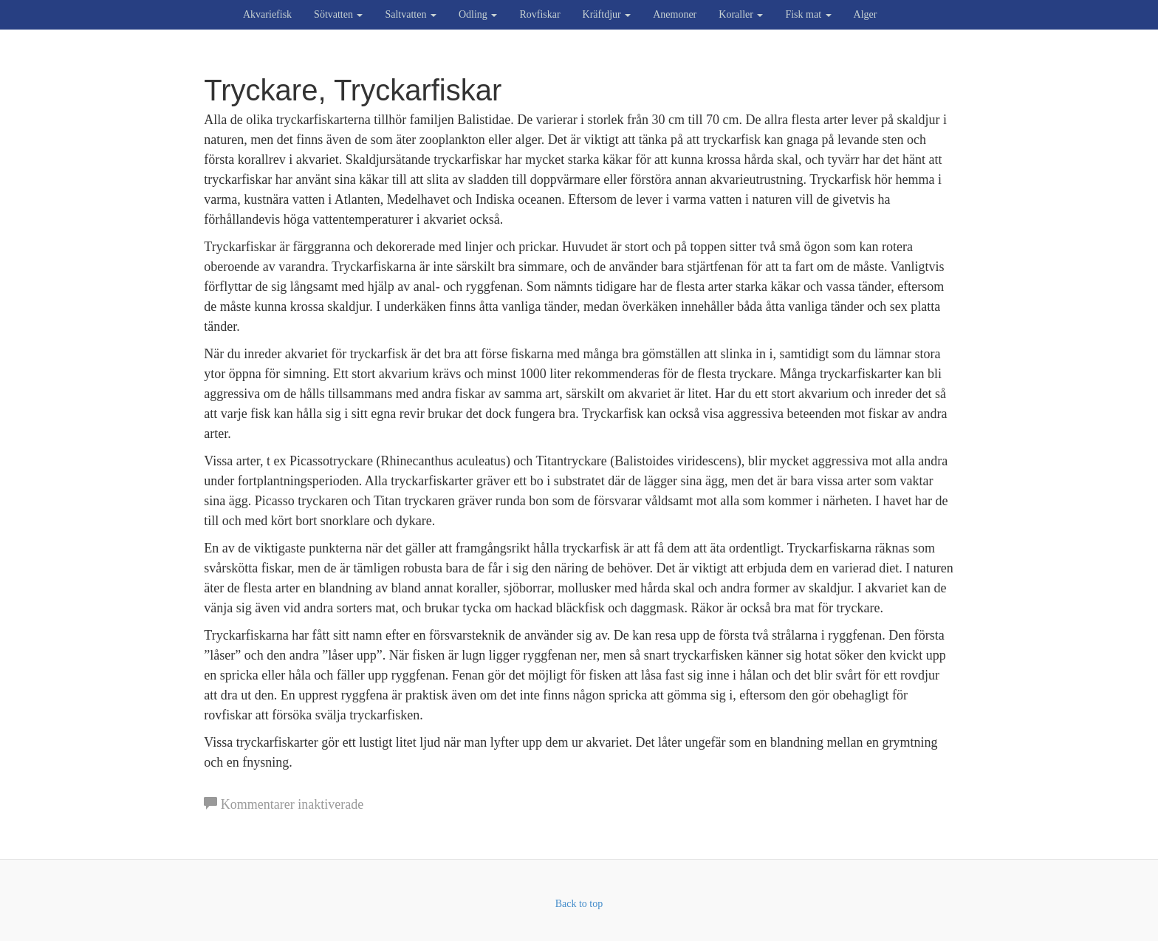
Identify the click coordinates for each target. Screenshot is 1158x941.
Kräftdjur (607, 14)
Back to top (579, 903)
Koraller (741, 14)
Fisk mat (808, 14)
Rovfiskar (539, 14)
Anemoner (674, 14)
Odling (478, 14)
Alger (865, 14)
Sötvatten (338, 14)
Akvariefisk (267, 14)
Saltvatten (410, 14)
